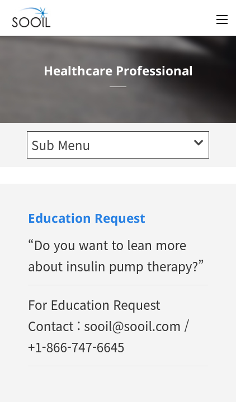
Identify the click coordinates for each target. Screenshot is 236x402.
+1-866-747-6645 (76, 347)
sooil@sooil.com (132, 325)
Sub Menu (117, 145)
